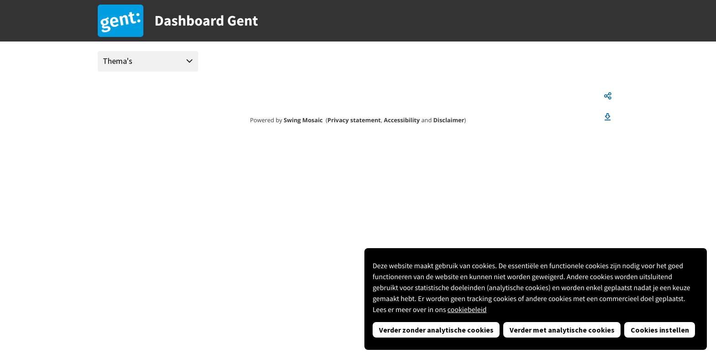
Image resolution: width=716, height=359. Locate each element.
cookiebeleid (467, 309)
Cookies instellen (660, 329)
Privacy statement (354, 120)
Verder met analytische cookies (562, 329)
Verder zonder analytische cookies (436, 329)
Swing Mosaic (303, 120)
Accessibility (402, 120)
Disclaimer (448, 120)
